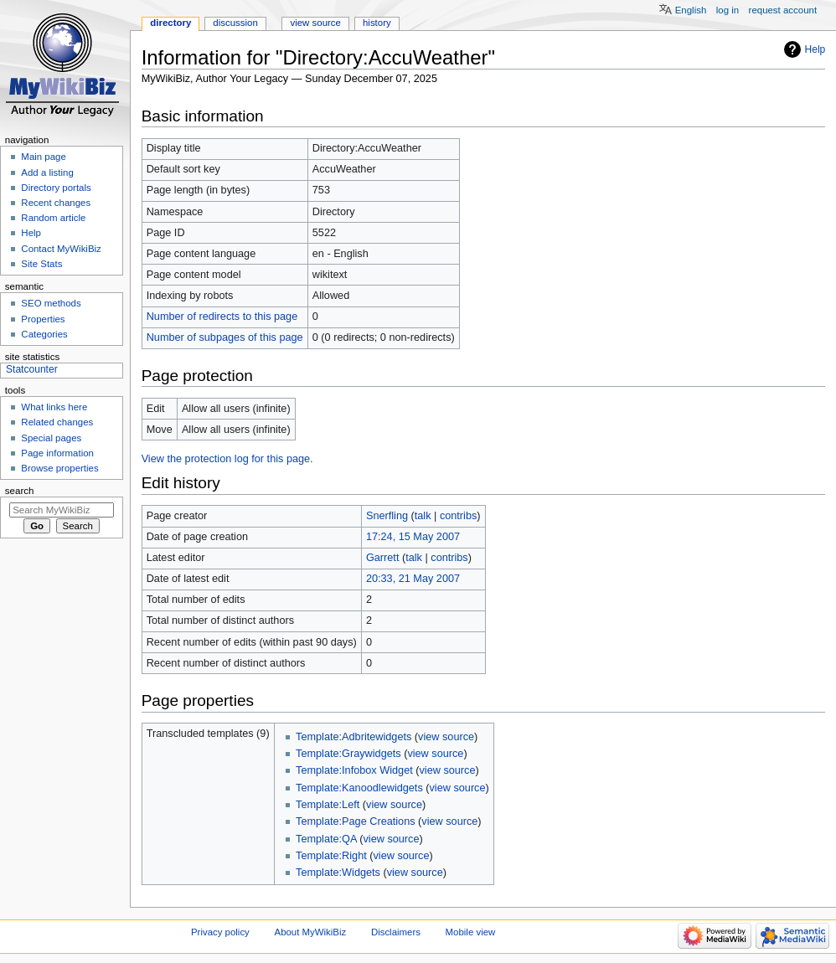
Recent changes (55, 203)
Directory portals (55, 188)
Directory (170, 23)
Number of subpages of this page (225, 337)
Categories (44, 334)
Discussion (235, 23)
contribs (458, 516)
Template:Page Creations (355, 821)
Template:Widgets (338, 872)
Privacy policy (220, 932)
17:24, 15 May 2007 (413, 537)
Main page (43, 157)
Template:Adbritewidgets (353, 737)
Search (19, 491)
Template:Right (331, 856)
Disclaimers (396, 932)
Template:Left (327, 805)
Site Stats (41, 264)
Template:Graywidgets (348, 754)
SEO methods (50, 303)
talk (423, 516)
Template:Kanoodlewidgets (359, 788)
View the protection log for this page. (227, 459)
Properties (43, 319)
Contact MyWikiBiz (61, 249)
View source (315, 23)
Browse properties (59, 468)
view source (446, 737)
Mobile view (471, 932)
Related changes (57, 422)
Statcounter (32, 369)
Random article (53, 218)
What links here (54, 407)
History (377, 23)
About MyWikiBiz (311, 932)
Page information (57, 453)
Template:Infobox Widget (354, 770)
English (691, 10)
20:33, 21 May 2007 (413, 578)
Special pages (51, 438)
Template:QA (326, 839)
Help (815, 49)
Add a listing (47, 172)
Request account (783, 10)
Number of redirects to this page (222, 316)
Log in (727, 10)
